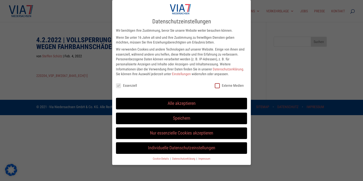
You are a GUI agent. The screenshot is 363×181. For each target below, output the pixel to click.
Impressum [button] (204, 155)
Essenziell (126, 82)
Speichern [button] (181, 114)
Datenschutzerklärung (228, 66)
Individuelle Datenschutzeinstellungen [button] (181, 144)
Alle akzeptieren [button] (182, 100)
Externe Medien (229, 82)
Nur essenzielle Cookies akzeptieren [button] (181, 129)
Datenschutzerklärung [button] (184, 155)
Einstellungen (181, 71)
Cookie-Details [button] (161, 155)
